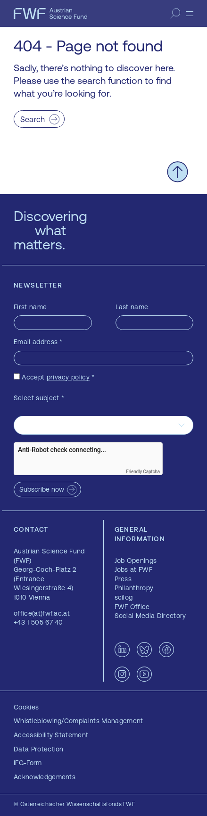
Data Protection (39, 749)
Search (32, 119)
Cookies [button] (26, 707)
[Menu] (189, 13)
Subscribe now (41, 489)
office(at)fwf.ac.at (42, 613)
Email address (38, 342)
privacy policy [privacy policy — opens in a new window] (68, 377)
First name (30, 307)
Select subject (39, 398)
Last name (132, 307)
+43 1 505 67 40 (38, 622)
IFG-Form (28, 763)
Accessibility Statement (51, 735)
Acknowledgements (44, 777)
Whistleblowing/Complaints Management (78, 721)
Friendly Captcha (143, 471)
